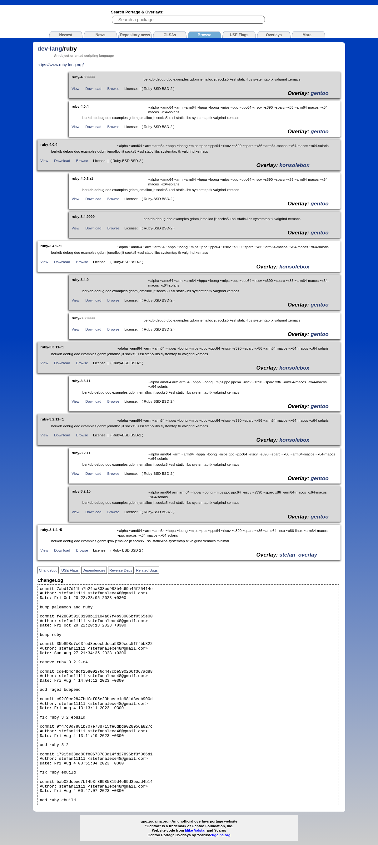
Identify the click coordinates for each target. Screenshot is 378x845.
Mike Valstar (195, 830)
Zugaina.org (220, 835)
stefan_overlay (298, 555)
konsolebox (294, 165)
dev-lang (49, 48)
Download (93, 89)
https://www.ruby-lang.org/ (60, 64)
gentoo (320, 93)
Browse (113, 89)
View (75, 89)
